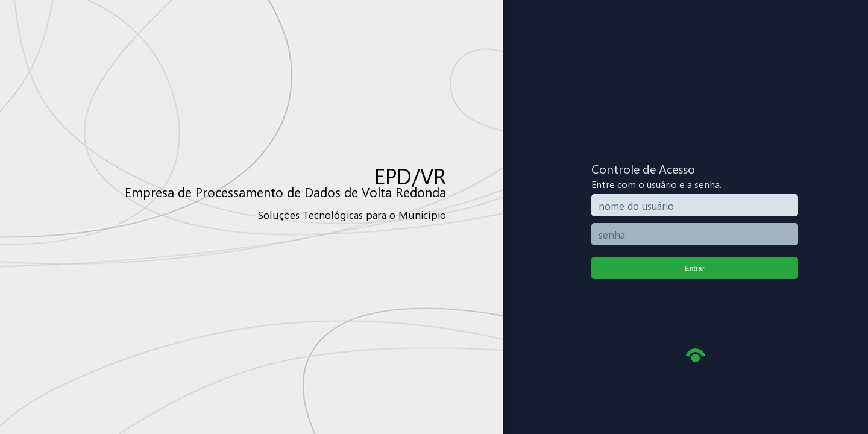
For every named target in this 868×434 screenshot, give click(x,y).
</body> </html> (434, 217)
